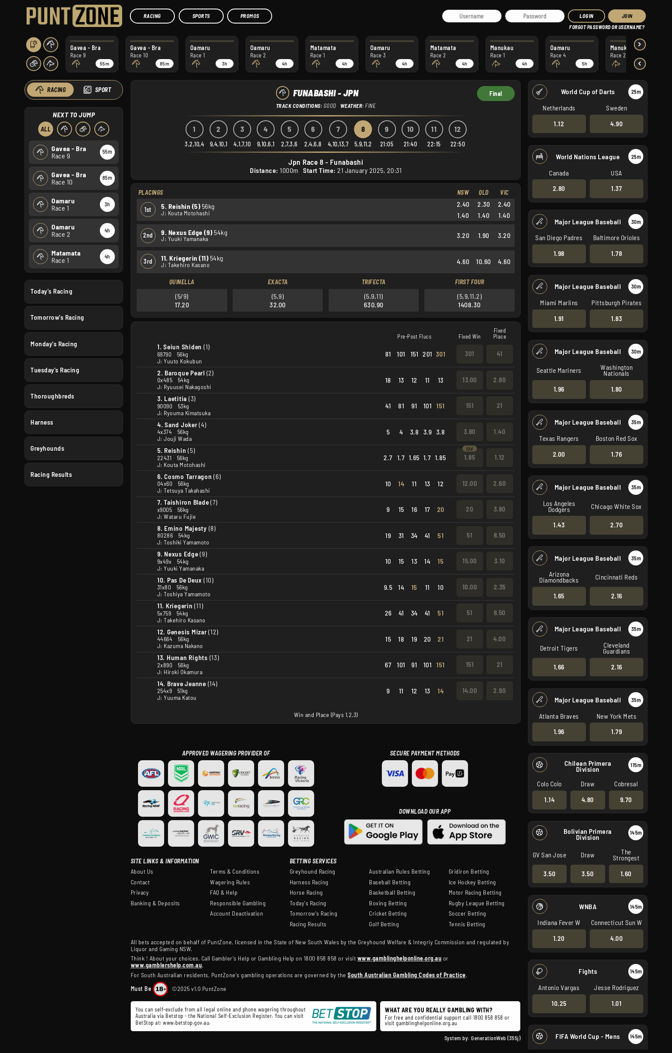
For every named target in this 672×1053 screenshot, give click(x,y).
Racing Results (51, 474)
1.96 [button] (559, 389)
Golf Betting (384, 924)
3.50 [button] (549, 873)
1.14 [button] (549, 799)
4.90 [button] (616, 123)
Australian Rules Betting (399, 871)
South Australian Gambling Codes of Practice (407, 975)
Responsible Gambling (238, 903)
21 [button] (499, 405)
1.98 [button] (559, 253)
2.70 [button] (616, 525)
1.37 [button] (616, 188)
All (46, 129)
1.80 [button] (616, 389)
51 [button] (469, 535)
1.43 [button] (558, 525)
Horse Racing (306, 892)
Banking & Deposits (155, 903)
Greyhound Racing (313, 871)
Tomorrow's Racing (57, 317)
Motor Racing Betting (475, 892)
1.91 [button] (559, 318)
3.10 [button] (499, 561)
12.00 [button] (469, 483)
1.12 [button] (559, 123)
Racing (152, 15)
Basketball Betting (392, 892)
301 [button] (469, 353)
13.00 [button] (469, 380)
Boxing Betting (388, 903)
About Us (142, 871)
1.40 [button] (499, 431)
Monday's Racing (54, 343)
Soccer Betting (467, 913)
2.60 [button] (499, 483)
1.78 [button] (616, 253)
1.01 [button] (616, 1003)
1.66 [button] (559, 666)
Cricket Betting (388, 913)
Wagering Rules (230, 882)
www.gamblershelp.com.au (166, 965)
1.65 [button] (559, 596)
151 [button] (469, 405)
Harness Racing (309, 882)
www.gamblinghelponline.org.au (399, 958)
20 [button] (469, 509)
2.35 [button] (499, 587)
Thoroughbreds (52, 395)
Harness (42, 421)
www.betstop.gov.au (186, 1022)
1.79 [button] (616, 731)
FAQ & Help (223, 892)
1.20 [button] (559, 938)
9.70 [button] (626, 799)
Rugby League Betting (477, 903)
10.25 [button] (559, 1003)
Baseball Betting (390, 882)
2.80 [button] (559, 188)
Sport (103, 89)
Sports (201, 15)
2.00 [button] (559, 454)
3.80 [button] (469, 431)
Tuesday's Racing (54, 369)
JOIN (627, 15)
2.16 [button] (616, 596)
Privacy (140, 892)
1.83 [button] (616, 318)
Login (586, 15)
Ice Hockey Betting (472, 882)
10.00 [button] (469, 587)
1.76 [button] (616, 454)
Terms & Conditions (234, 871)
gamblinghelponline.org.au (426, 1023)
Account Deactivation (236, 913)
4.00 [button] (616, 938)
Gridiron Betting (469, 871)
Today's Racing (51, 291)
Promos (249, 15)
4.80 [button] (588, 799)
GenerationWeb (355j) (495, 1038)
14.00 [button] (469, 690)
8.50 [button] (499, 535)
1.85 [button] (469, 457)
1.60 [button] (626, 873)
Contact (140, 882)
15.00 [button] (469, 561)
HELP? (575, 25)
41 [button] (499, 353)
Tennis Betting (467, 924)
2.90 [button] (499, 690)
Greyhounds (47, 448)
